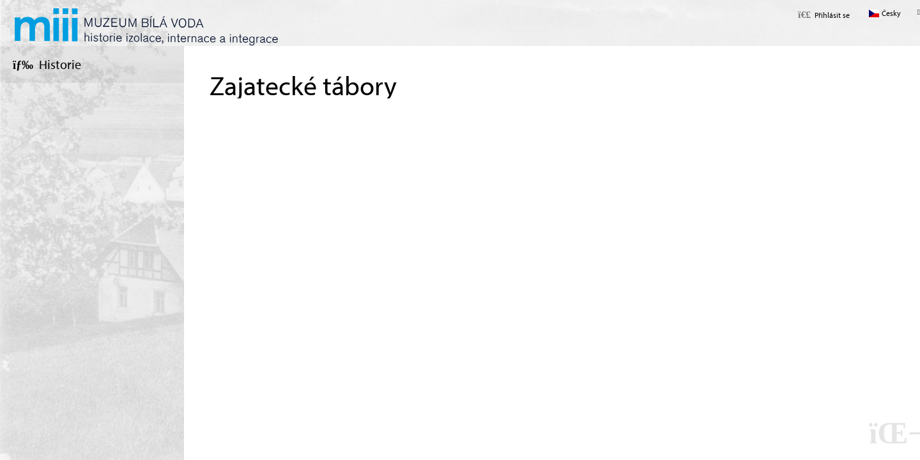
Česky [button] (891, 13)
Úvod (146, 26)
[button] (824, 15)
